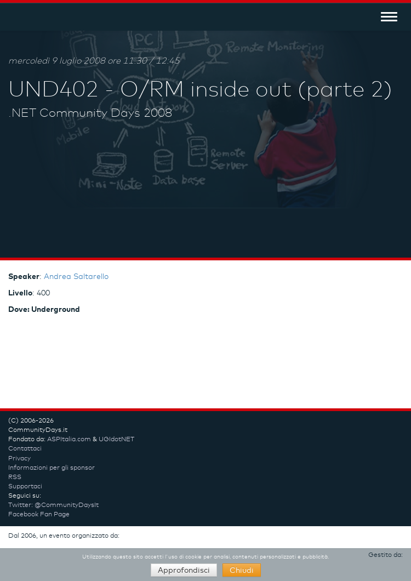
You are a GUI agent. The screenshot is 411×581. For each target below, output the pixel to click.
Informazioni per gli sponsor (51, 468)
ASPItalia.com (69, 439)
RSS (14, 477)
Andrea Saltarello (76, 277)
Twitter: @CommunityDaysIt (53, 505)
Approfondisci (184, 570)
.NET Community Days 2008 (90, 113)
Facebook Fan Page (39, 514)
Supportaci (25, 486)
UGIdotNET (116, 439)
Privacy (19, 458)
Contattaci (25, 449)
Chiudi (242, 570)
